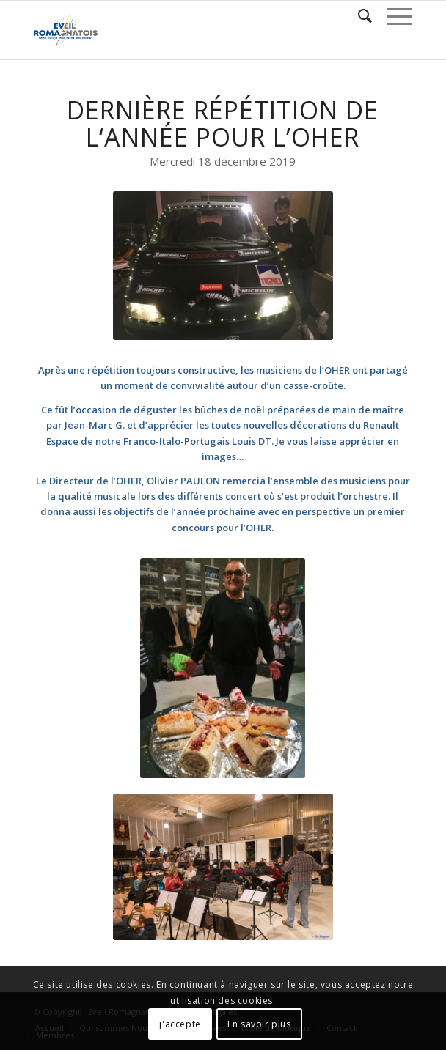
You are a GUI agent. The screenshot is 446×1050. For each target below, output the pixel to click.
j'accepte (179, 1024)
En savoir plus (258, 1024)
